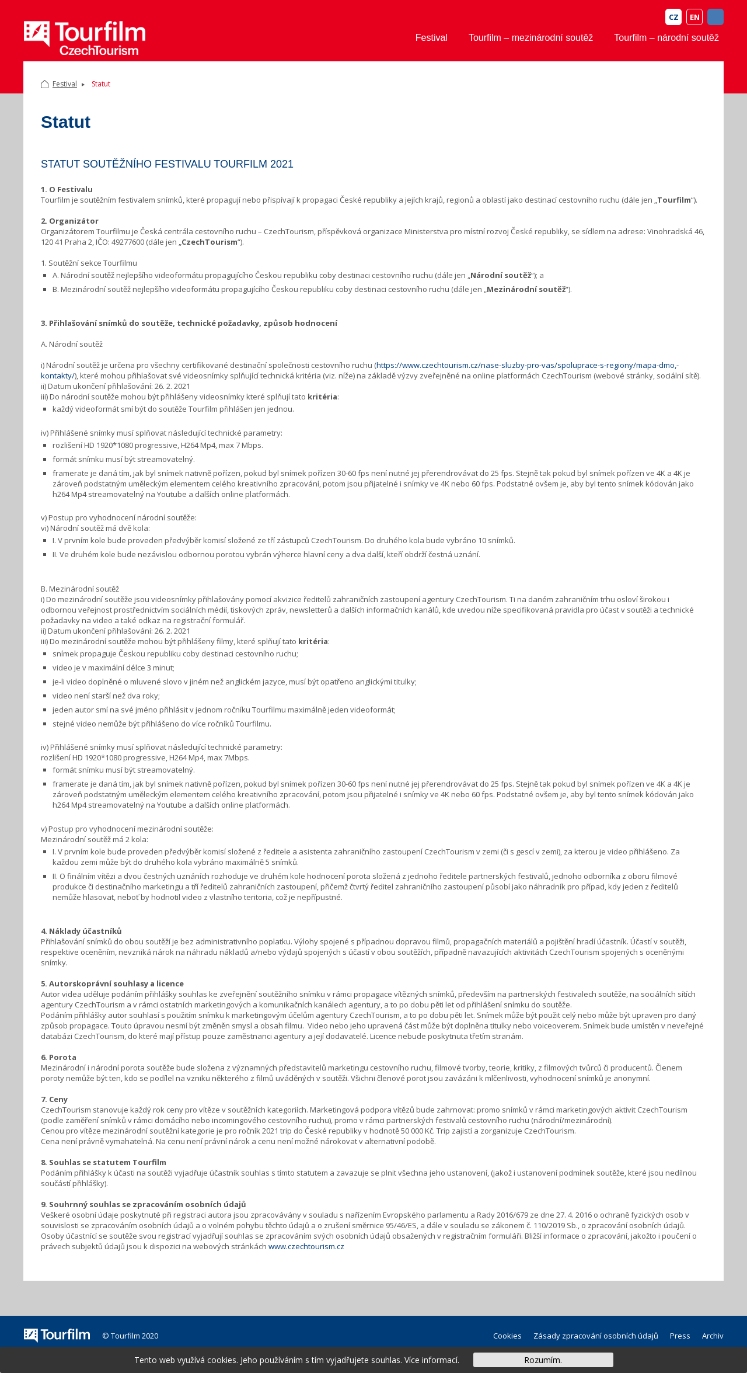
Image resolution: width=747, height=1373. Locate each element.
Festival (432, 38)
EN (695, 17)
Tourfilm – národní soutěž (666, 38)
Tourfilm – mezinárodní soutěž (531, 38)
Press (680, 1335)
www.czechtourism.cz (306, 1246)
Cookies (507, 1335)
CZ (674, 17)
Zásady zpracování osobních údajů (595, 1335)
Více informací (431, 1359)
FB (715, 17)
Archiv (713, 1335)
